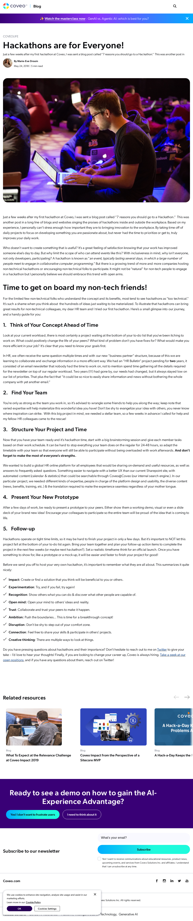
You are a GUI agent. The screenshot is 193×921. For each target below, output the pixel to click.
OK (19, 908)
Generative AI (128, 914)
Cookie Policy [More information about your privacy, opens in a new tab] (33, 902)
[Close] (95, 894)
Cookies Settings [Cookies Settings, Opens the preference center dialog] (47, 908)
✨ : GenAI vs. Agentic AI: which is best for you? (94, 18)
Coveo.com (11, 881)
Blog (37, 6)
